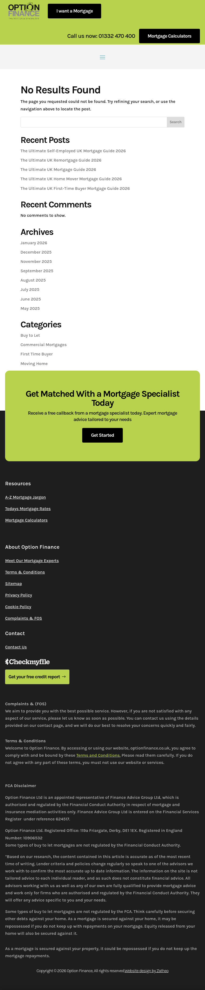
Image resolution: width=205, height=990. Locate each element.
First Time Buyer (37, 353)
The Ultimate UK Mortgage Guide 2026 (58, 169)
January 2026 (34, 242)
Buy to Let (30, 335)
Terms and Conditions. (98, 755)
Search (175, 122)
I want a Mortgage (74, 11)
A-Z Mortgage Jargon (25, 497)
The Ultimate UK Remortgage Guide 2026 (61, 160)
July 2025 (30, 289)
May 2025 (30, 308)
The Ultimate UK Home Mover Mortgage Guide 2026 (71, 178)
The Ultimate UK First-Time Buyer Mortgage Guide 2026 (75, 188)
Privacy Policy (18, 595)
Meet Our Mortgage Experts (32, 560)
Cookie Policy (18, 606)
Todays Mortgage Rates (28, 508)
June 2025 (31, 299)
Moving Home (34, 363)
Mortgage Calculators (169, 36)
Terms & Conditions (25, 572)
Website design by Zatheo (146, 970)
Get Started (102, 435)
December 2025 (36, 252)
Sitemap (13, 583)
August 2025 (33, 280)
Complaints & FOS (23, 618)
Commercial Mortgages (44, 344)
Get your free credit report (34, 677)
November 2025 (36, 261)
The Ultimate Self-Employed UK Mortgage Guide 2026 (73, 150)
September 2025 (37, 270)
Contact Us (16, 647)
